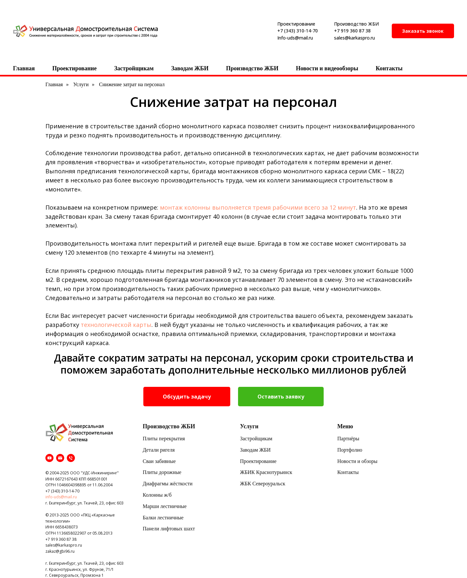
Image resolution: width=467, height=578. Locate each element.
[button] (423, 31)
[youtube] (49, 458)
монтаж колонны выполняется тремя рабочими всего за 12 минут (258, 207)
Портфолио (349, 450)
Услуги (81, 84)
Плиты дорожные (162, 472)
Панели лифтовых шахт (169, 528)
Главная (24, 68)
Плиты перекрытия (164, 438)
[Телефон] (71, 458)
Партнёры (348, 438)
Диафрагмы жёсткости (168, 483)
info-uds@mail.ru (61, 497)
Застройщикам (134, 68)
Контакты (389, 68)
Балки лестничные (163, 517)
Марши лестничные (164, 506)
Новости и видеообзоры (327, 68)
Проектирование (74, 68)
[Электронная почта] (60, 458)
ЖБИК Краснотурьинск (266, 472)
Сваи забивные (159, 461)
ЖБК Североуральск (262, 483)
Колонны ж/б (157, 495)
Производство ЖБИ (252, 68)
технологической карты (116, 325)
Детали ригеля (159, 450)
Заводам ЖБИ (190, 68)
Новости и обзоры (357, 461)
